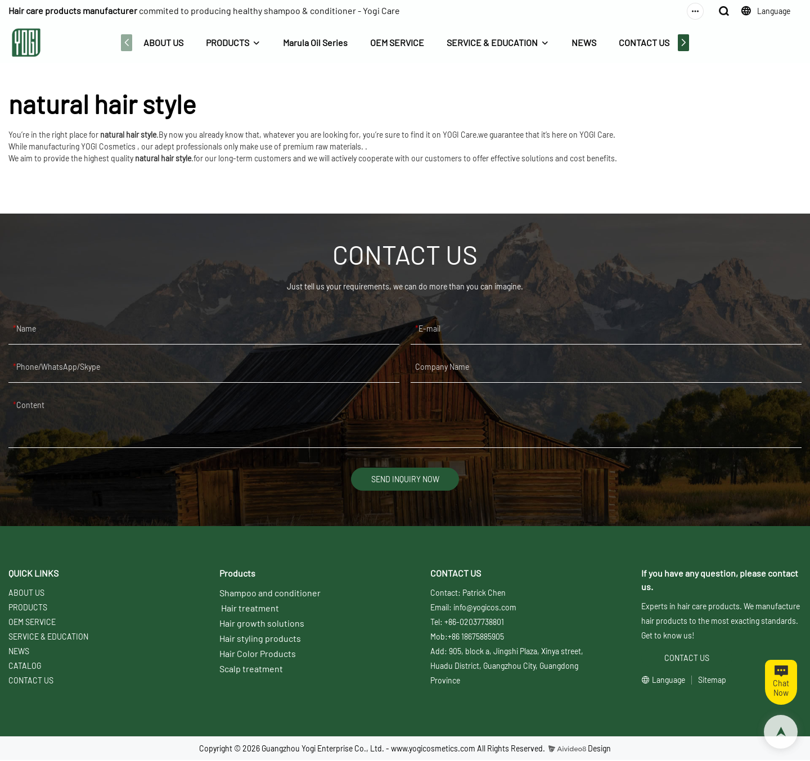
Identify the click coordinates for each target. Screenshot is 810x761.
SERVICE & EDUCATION (491, 42)
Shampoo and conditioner (270, 594)
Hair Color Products (257, 655)
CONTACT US (643, 42)
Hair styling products (260, 640)
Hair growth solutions (261, 624)
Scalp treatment (251, 670)
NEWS (582, 42)
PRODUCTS (226, 42)
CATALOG (24, 667)
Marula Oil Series (314, 42)
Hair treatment (250, 609)
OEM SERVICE (396, 42)
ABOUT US (162, 42)
